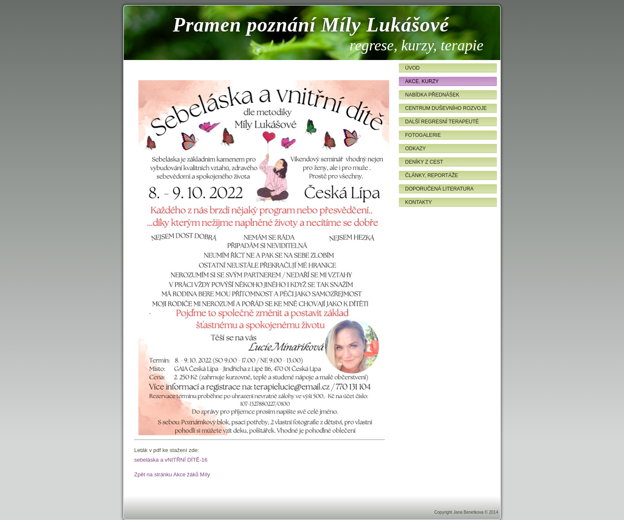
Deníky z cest (424, 162)
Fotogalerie (423, 135)
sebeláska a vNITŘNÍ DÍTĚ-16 (171, 460)
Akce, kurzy (422, 81)
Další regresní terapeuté (442, 122)
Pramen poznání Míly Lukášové (311, 24)
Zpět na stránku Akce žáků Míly (172, 474)
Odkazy (415, 149)
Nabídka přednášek (432, 95)
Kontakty (418, 202)
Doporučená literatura (439, 189)
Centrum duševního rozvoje (446, 108)
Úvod (412, 68)
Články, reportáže (431, 175)
